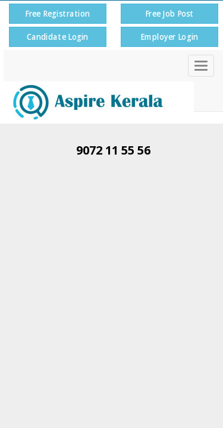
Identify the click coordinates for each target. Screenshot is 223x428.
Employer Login (169, 36)
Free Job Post (169, 13)
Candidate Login (58, 36)
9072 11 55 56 (113, 150)
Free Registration (57, 13)
